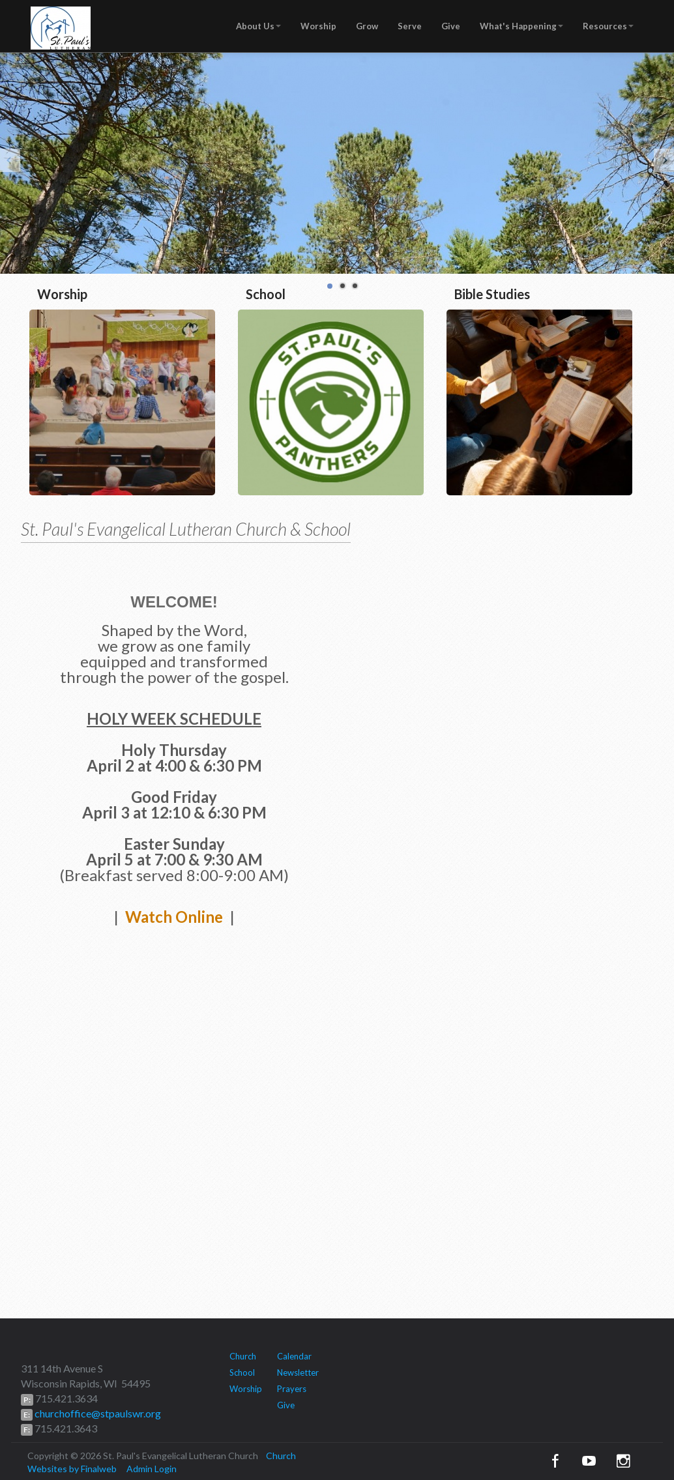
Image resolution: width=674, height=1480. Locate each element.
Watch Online (174, 916)
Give (450, 26)
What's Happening (521, 26)
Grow (367, 26)
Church (242, 1356)
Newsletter (298, 1372)
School (242, 1372)
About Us (258, 26)
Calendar (294, 1356)
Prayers (291, 1389)
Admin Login (151, 1468)
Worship (318, 26)
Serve (410, 26)
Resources (608, 26)
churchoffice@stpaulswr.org (97, 1413)
